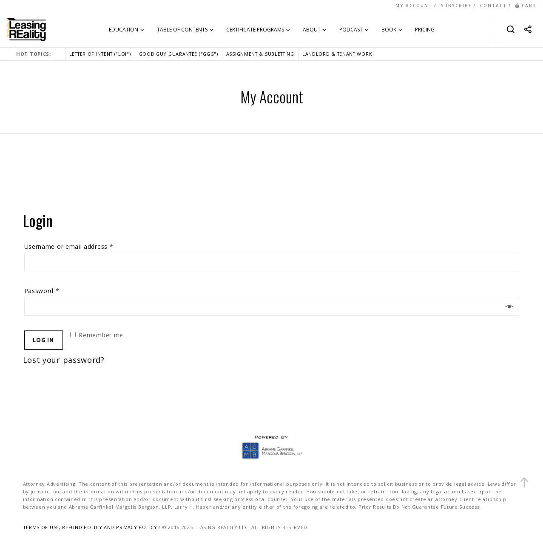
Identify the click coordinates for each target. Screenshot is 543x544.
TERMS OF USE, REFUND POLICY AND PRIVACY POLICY (90, 527)
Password (42, 291)
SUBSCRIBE (456, 6)
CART (526, 6)
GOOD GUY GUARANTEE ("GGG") (178, 54)
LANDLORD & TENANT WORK (337, 54)
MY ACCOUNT (413, 6)
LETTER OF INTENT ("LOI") (100, 54)
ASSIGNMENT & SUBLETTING (260, 54)
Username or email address (69, 246)
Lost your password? (64, 360)
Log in (43, 340)
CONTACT (493, 6)
